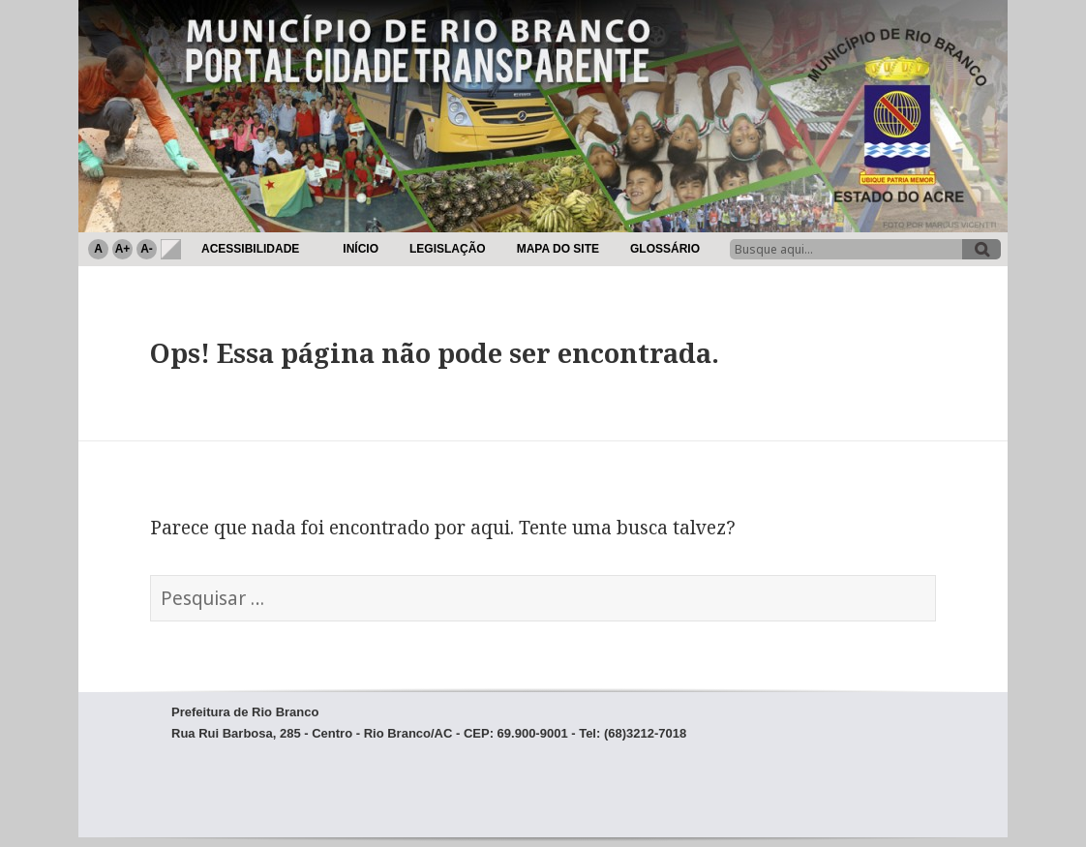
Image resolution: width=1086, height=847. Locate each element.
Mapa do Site (558, 249)
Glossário (665, 249)
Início (360, 249)
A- (146, 249)
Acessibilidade (250, 249)
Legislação (447, 249)
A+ (123, 249)
